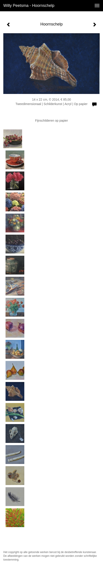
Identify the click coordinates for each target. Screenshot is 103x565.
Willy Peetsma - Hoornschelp (28, 5)
